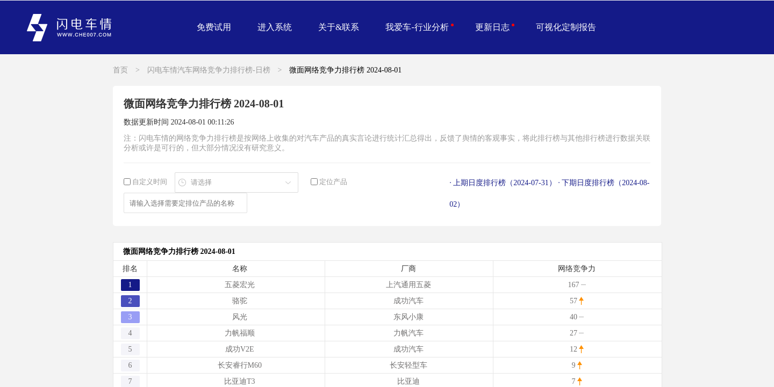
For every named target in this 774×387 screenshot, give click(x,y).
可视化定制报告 (566, 27)
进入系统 (274, 27)
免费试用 (214, 27)
